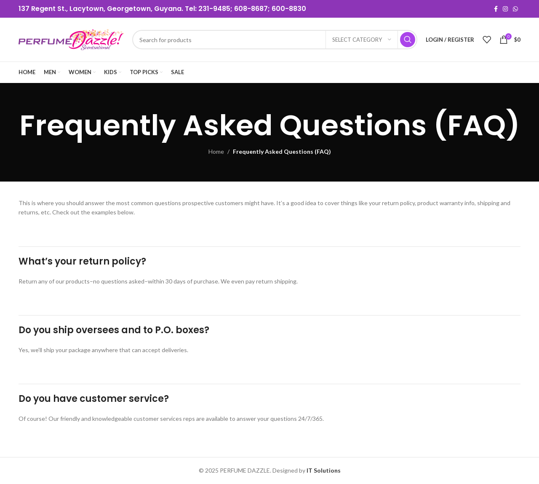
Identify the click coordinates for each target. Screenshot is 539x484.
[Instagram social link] (505, 9)
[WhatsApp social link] (515, 9)
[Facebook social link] (495, 9)
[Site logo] (71, 39)
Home (216, 151)
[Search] (274, 39)
